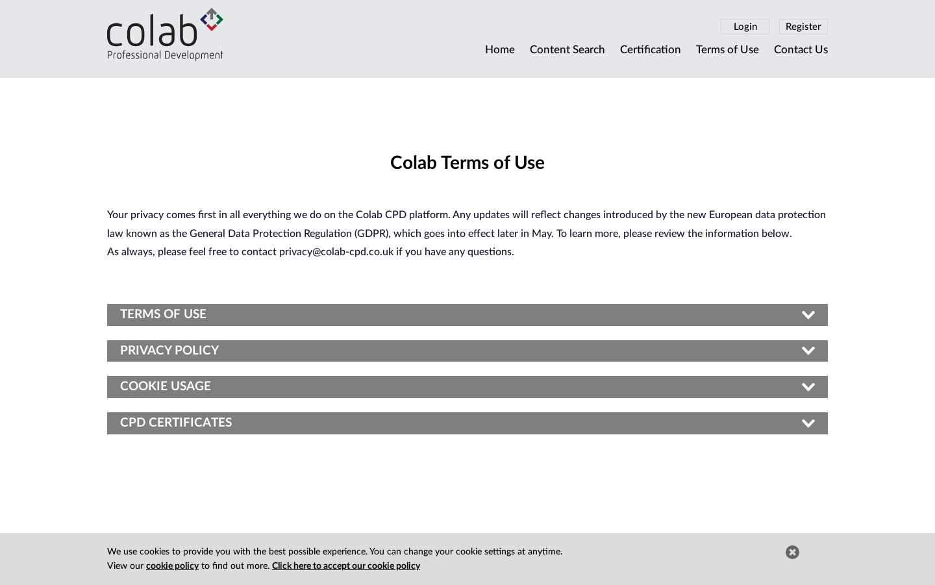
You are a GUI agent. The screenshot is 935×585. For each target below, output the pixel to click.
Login (745, 27)
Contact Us (801, 49)
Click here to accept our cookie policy (346, 566)
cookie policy (172, 566)
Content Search (567, 49)
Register (803, 27)
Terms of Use (727, 49)
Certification (650, 49)
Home (500, 49)
